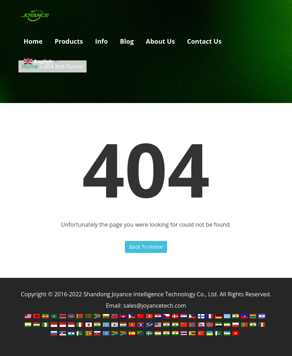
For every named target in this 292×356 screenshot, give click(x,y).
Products (69, 41)
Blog (127, 41)
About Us (160, 41)
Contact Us (204, 41)
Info (101, 41)
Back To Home (146, 246)
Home (33, 41)
